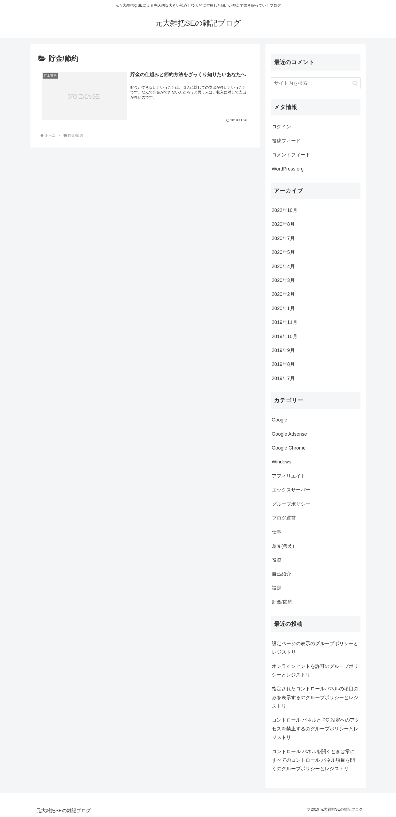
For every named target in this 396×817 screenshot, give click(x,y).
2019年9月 (283, 350)
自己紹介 (281, 573)
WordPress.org (288, 169)
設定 (276, 588)
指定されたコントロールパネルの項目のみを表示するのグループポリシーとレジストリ (315, 697)
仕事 (276, 532)
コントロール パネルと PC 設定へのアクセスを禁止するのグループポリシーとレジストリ (315, 728)
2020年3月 (283, 280)
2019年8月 (283, 364)
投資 (276, 560)
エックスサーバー (291, 490)
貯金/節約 (282, 602)
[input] (315, 83)
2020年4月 (283, 266)
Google (279, 420)
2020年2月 (283, 294)
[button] (355, 83)
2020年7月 (283, 238)
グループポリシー (291, 504)
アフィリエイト (288, 476)
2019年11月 (284, 322)
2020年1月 (283, 308)
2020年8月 (283, 224)
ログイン (281, 126)
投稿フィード (286, 141)
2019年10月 (284, 336)
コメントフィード (291, 154)
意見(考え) (283, 546)
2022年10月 (284, 210)
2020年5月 (283, 252)
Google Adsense (289, 434)
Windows (281, 461)
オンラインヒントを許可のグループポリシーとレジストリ (315, 670)
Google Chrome (289, 448)
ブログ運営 (284, 518)
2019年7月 (283, 378)
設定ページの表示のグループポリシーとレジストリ (315, 648)
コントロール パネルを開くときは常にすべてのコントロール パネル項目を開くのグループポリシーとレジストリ (313, 760)
